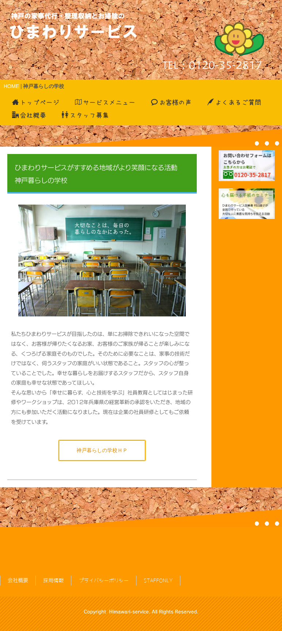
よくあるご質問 (234, 102)
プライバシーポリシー (104, 562)
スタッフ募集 (85, 115)
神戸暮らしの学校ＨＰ (102, 450)
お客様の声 (171, 102)
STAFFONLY (158, 562)
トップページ (35, 102)
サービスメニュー (105, 102)
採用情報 (53, 562)
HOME (11, 86)
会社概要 (29, 115)
